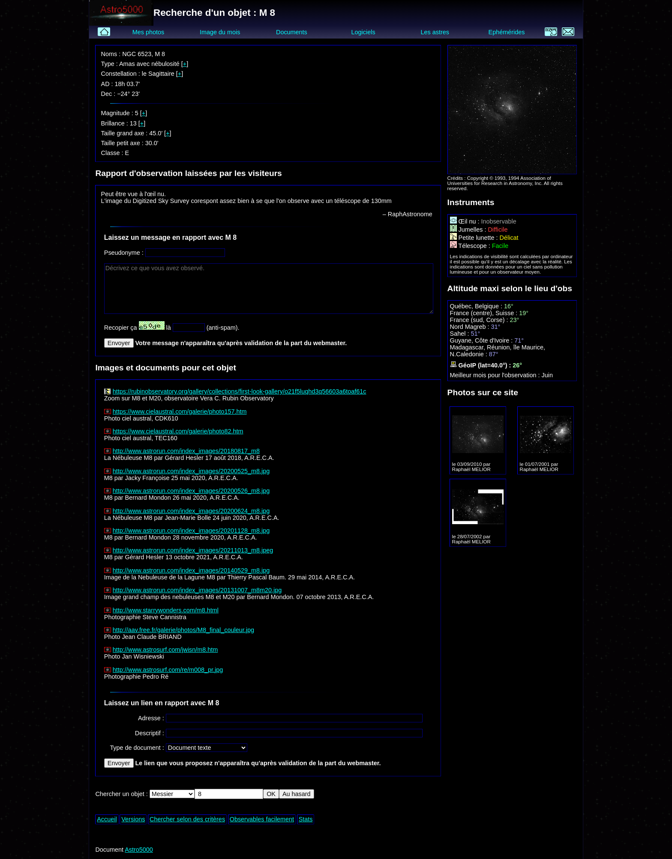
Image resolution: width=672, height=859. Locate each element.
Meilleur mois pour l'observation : (496, 375)
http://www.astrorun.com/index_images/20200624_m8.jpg (191, 510)
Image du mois (220, 32)
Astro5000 (139, 849)
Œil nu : (465, 221)
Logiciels (363, 32)
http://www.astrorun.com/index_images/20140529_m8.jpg (191, 570)
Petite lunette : (475, 237)
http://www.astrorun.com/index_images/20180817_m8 (186, 450)
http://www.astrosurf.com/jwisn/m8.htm (165, 649)
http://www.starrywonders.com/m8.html (166, 610)
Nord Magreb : (470, 326)
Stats (306, 819)
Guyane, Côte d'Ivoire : (482, 340)
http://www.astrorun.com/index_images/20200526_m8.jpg (191, 490)
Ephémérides (507, 32)
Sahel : (460, 333)
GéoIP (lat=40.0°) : (481, 365)
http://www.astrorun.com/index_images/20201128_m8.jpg (191, 530)
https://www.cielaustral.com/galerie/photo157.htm (180, 411)
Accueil (107, 819)
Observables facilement (262, 819)
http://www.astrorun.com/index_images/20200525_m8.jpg (191, 471)
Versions (133, 819)
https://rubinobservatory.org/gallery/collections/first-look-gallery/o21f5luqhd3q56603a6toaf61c (239, 391)
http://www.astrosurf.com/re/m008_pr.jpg (168, 669)
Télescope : (471, 245)
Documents (291, 32)
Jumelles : (469, 229)
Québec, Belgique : (477, 306)
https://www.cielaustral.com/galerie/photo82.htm (178, 431)
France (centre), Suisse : (484, 313)
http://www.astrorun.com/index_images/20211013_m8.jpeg (193, 550)
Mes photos (148, 32)
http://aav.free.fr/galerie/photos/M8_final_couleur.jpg (183, 629)
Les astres (435, 32)
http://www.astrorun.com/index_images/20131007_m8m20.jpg (197, 590)
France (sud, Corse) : (480, 319)
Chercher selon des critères (187, 819)
